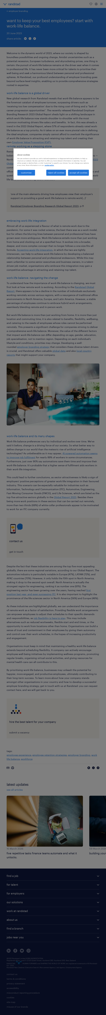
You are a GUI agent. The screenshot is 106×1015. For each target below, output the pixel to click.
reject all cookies (56, 172)
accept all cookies (78, 172)
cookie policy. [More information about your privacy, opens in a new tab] (49, 165)
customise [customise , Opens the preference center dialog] (26, 172)
